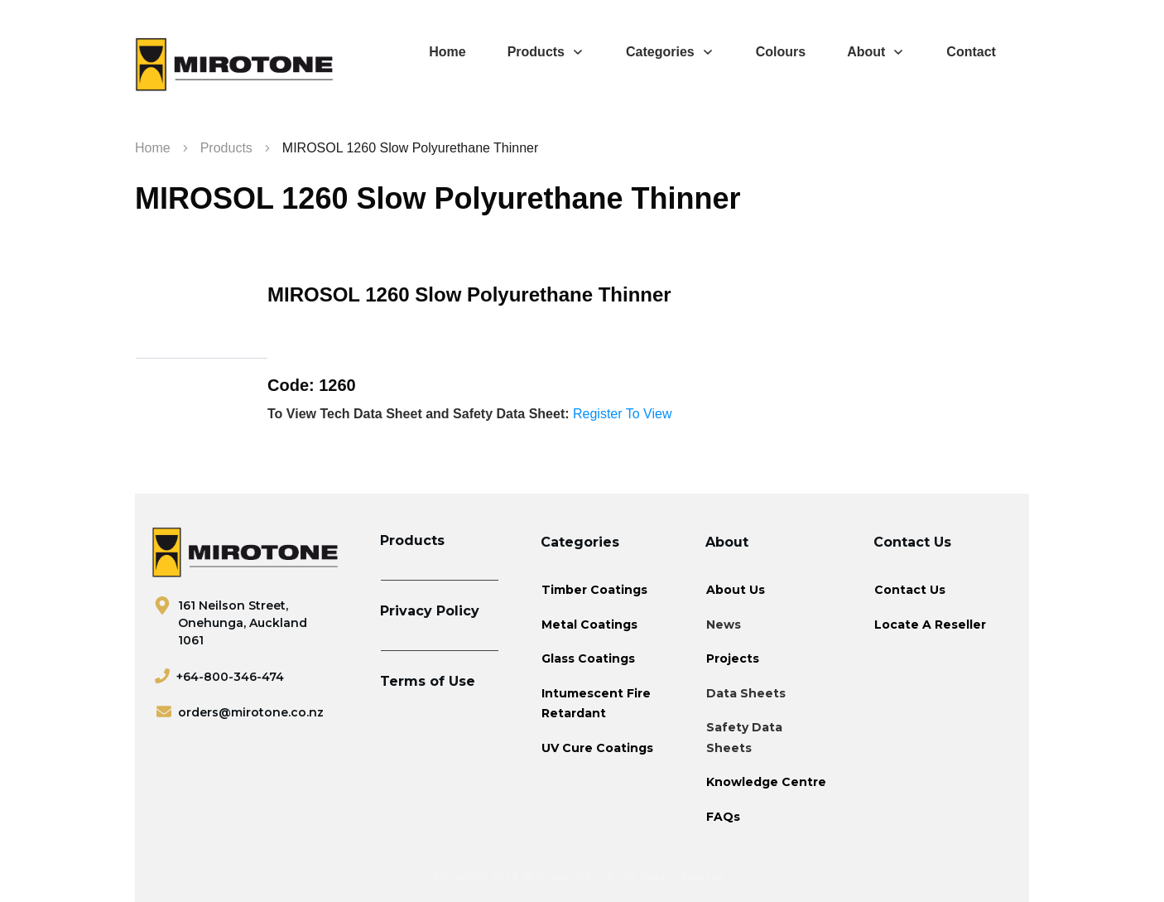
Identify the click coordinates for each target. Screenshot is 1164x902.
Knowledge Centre (766, 781)
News (723, 624)
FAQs (723, 816)
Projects (732, 658)
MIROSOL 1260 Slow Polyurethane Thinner (438, 198)
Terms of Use (427, 681)
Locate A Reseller (930, 624)
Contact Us (909, 589)
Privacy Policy (429, 611)
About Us (735, 589)
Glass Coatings (588, 658)
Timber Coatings (594, 589)
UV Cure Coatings (597, 747)
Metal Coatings (589, 624)
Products (412, 540)
